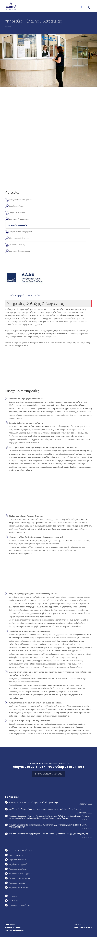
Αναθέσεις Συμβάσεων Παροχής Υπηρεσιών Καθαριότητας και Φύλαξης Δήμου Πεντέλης (45, 809)
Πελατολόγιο (14, 900)
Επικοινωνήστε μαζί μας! (48, 773)
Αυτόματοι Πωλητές (17, 244)
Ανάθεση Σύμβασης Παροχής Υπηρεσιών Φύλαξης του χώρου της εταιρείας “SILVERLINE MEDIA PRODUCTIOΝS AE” (48, 826)
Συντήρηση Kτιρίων (16, 206)
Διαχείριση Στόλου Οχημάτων (20, 232)
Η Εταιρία (13, 896)
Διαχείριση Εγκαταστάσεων (19, 251)
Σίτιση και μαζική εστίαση (19, 238)
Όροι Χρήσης (10, 924)
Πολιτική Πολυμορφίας (14, 930)
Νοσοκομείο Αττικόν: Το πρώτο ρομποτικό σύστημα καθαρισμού (35, 802)
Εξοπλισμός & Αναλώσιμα (19, 905)
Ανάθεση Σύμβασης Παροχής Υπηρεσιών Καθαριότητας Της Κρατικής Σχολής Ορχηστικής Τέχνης (48, 834)
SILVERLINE (22, 295)
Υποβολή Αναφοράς (13, 927)
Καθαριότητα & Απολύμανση (20, 199)
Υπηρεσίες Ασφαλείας (18, 225)
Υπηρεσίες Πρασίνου (17, 212)
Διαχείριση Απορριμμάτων (19, 219)
